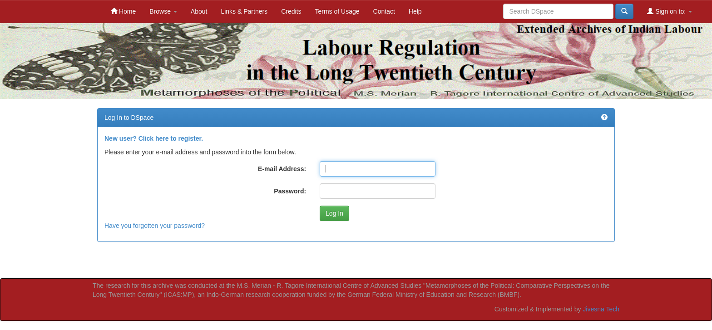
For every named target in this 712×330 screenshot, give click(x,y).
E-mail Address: (282, 168)
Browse (163, 11)
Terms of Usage (337, 11)
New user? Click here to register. (153, 138)
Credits (291, 11)
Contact (384, 11)
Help (415, 11)
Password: (290, 191)
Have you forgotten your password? (154, 225)
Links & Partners (244, 11)
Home (123, 11)
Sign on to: (669, 11)
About (199, 11)
